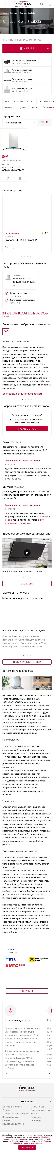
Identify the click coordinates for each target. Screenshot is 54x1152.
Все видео (27, 584)
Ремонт (6, 1125)
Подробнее (27, 996)
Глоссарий (36, 1122)
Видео (34, 1118)
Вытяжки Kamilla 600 (24, 101)
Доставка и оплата (12, 1112)
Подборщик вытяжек (13, 1129)
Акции (34, 107)
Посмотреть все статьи (27, 662)
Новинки (9, 107)
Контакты (36, 1125)
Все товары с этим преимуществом (22, 394)
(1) (48, 233)
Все (7, 101)
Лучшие (22, 107)
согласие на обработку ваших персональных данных (26, 1138)
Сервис (6, 1115)
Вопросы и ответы (40, 1115)
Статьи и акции (38, 1112)
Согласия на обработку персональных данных (31, 1142)
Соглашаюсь (27, 1147)
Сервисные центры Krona (15, 1118)
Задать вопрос (27, 429)
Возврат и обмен (11, 1122)
